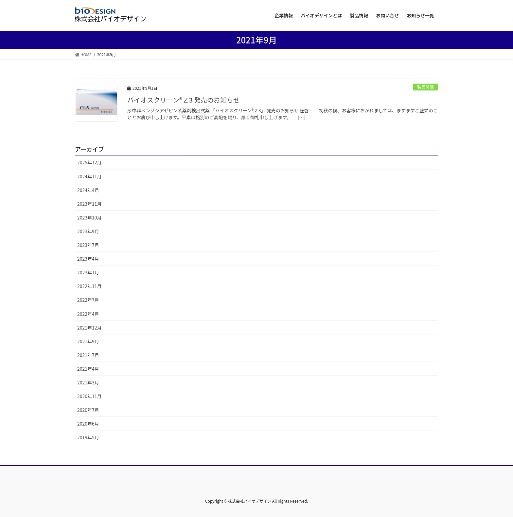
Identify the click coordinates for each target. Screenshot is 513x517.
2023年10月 (89, 217)
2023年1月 (88, 272)
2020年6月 (88, 423)
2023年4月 (88, 258)
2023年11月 (89, 204)
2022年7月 (88, 300)
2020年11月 (89, 396)
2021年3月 (88, 382)
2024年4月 (88, 190)
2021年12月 (89, 327)
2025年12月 (89, 162)
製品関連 (425, 87)
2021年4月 (88, 368)
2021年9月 (88, 341)
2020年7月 (88, 410)
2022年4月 (88, 314)
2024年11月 (89, 176)
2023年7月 (88, 245)
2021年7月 (88, 355)
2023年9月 (88, 231)
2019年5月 (88, 437)
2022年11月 (89, 286)
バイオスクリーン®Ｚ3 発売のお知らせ (186, 100)
